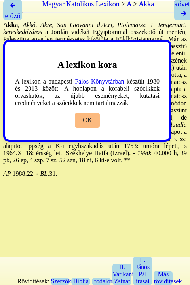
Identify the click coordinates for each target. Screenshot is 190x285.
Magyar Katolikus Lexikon (81, 4)
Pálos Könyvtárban (99, 81)
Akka (146, 4)
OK (87, 120)
